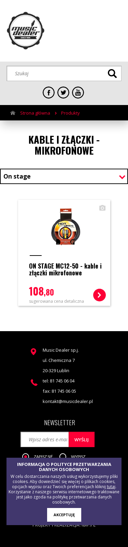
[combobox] (64, 177)
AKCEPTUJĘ (64, 514)
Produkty (70, 113)
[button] (41, 457)
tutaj (111, 487)
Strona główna (35, 113)
